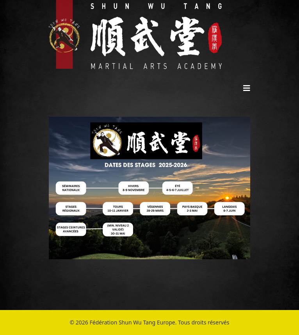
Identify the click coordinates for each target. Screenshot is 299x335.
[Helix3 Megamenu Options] (246, 88)
